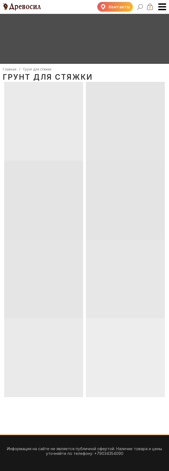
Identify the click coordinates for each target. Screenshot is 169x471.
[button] (115, 7)
